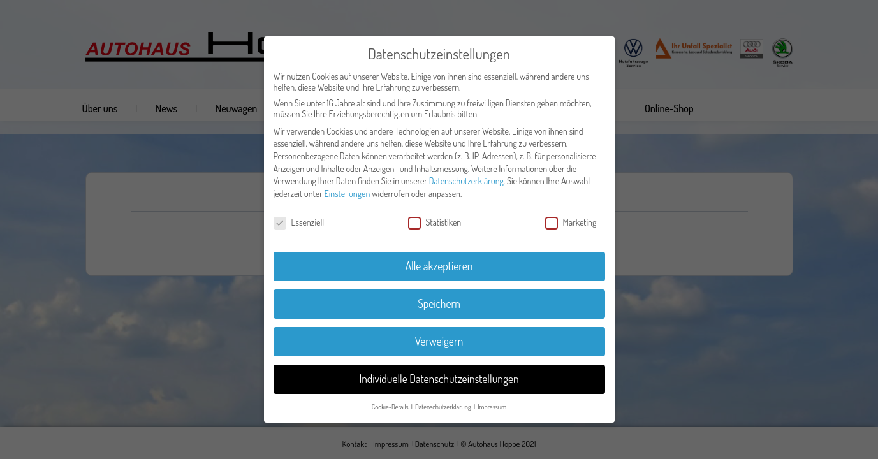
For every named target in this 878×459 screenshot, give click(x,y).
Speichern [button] (439, 303)
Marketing (571, 222)
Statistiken (435, 222)
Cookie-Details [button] (391, 406)
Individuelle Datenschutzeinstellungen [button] (438, 379)
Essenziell (299, 222)
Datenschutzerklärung (466, 180)
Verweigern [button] (439, 341)
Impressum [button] (492, 406)
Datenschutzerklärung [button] (443, 406)
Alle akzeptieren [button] (439, 266)
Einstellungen (347, 193)
